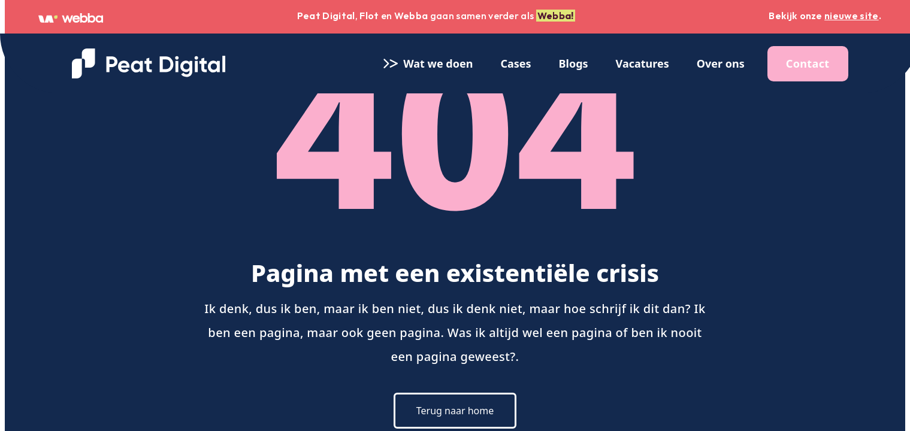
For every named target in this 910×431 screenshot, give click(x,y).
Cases (515, 63)
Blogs (573, 63)
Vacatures (642, 63)
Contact (808, 63)
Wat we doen (427, 63)
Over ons (721, 63)
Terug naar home (455, 410)
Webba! (555, 16)
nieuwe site (851, 16)
